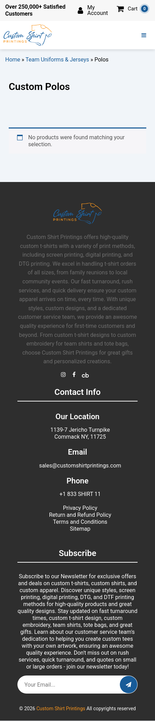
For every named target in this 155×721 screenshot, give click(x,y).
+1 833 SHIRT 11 (80, 494)
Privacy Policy (80, 508)
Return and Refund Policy (80, 515)
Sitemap (80, 528)
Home (12, 59)
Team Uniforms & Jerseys (57, 59)
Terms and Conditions (80, 522)
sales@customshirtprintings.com (80, 465)
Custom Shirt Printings (60, 708)
